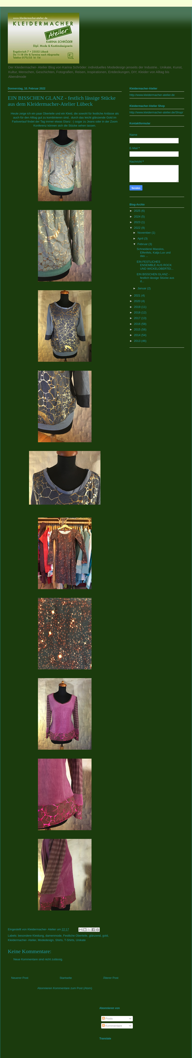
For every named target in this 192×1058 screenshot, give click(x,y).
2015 (137, 329)
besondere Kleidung (31, 935)
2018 (137, 312)
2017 (137, 318)
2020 (137, 301)
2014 (137, 335)
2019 (137, 307)
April (141, 238)
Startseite (66, 978)
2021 (137, 295)
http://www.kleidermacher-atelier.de (152, 95)
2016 (137, 324)
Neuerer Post (19, 978)
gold (105, 935)
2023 (137, 222)
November (145, 232)
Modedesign (46, 940)
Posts (107, 1018)
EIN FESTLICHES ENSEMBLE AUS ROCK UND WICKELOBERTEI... (155, 265)
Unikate (81, 940)
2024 (137, 216)
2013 (137, 341)
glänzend (95, 935)
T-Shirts (69, 940)
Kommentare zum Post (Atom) (72, 988)
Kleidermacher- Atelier (22, 940)
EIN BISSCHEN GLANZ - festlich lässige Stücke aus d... (155, 278)
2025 (137, 210)
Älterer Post (110, 978)
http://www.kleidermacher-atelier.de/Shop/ (156, 112)
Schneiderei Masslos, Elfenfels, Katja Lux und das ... (154, 252)
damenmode (53, 935)
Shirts (59, 940)
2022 (137, 227)
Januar (142, 288)
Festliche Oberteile (75, 935)
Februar (143, 244)
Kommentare (112, 1025)
